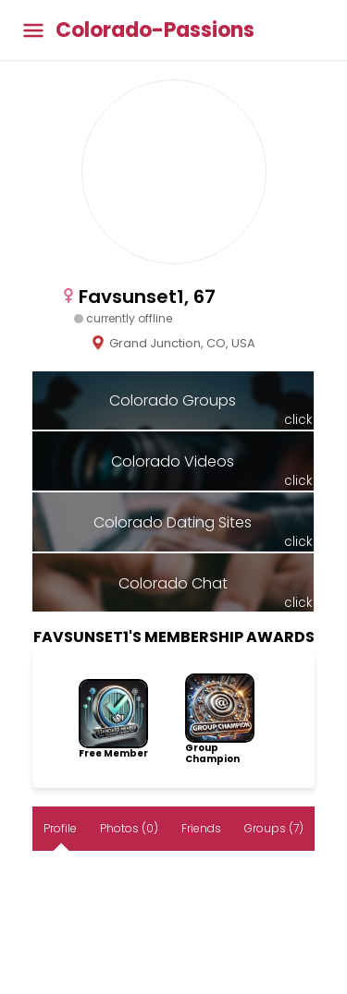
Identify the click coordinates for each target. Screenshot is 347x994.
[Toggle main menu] (33, 30)
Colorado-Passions (155, 30)
